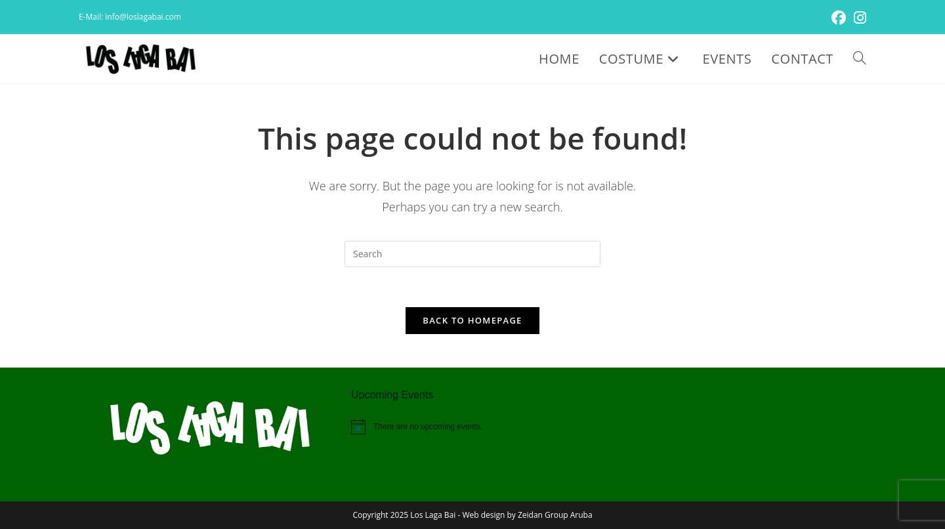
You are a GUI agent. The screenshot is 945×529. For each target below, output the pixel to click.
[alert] (472, 426)
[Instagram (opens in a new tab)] (858, 18)
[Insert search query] (472, 254)
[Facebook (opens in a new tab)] (839, 18)
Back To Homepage (472, 320)
